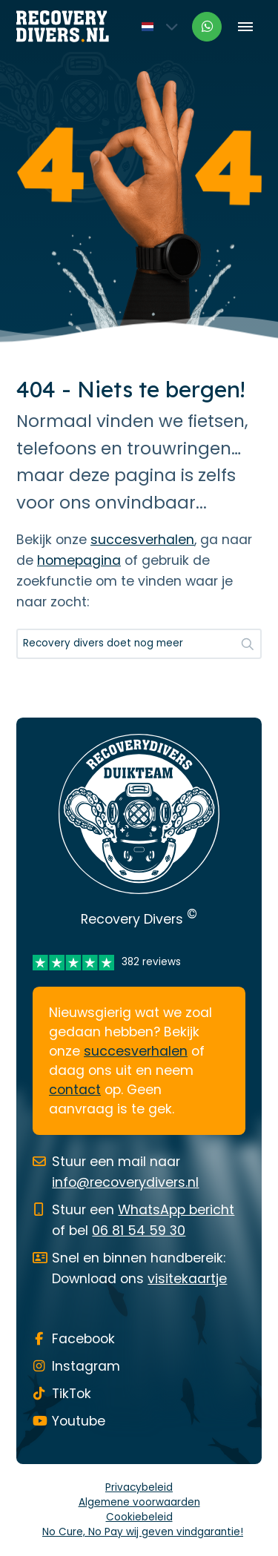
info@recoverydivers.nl (125, 1182)
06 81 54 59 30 (138, 1230)
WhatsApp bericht (176, 1210)
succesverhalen (142, 540)
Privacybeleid (139, 1487)
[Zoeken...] (139, 644)
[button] (247, 644)
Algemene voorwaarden (139, 1502)
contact (75, 1090)
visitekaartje (187, 1279)
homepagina (79, 560)
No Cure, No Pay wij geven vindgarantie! (142, 1532)
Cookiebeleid (139, 1517)
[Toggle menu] (245, 26)
